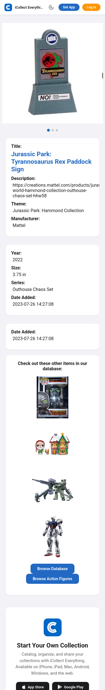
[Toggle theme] (51, 7)
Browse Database (52, 568)
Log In (91, 7)
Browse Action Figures (52, 579)
